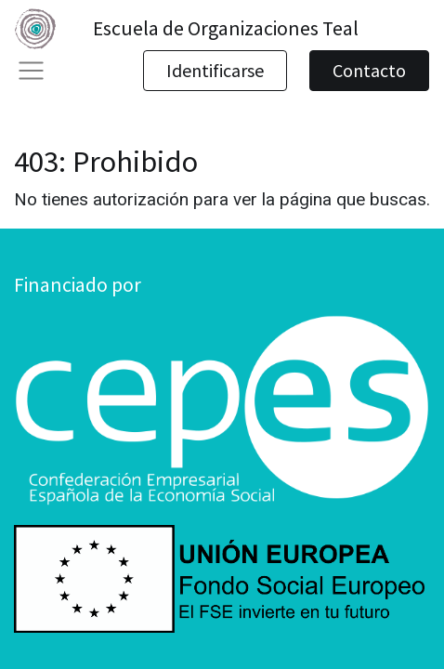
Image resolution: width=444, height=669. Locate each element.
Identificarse (215, 70)
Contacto (369, 70)
